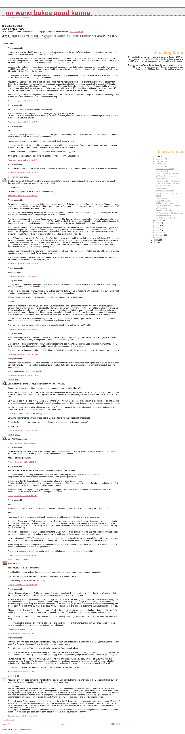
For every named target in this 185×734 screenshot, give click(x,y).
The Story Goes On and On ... (167, 193)
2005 (156, 240)
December (160, 159)
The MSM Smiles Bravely (166, 218)
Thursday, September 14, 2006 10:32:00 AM (22, 585)
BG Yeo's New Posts (164, 208)
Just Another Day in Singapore (168, 181)
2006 (156, 156)
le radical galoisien (15, 177)
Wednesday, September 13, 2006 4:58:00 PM (23, 276)
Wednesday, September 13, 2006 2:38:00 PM (23, 196)
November (160, 161)
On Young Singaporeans (165, 176)
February (160, 235)
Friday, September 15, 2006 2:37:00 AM (21, 633)
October (159, 164)
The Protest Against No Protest (168, 206)
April (158, 230)
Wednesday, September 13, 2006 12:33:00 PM (23, 101)
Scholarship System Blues (166, 186)
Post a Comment (8, 720)
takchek (11, 380)
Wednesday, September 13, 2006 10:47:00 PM (23, 375)
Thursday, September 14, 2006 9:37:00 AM (22, 555)
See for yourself (76, 32)
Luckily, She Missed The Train (167, 183)
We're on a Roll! (162, 171)
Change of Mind (162, 188)
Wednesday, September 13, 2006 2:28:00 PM (23, 160)
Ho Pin (158, 196)
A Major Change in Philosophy (167, 174)
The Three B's (161, 198)
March (158, 233)
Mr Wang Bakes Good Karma (48, 12)
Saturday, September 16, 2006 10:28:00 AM (22, 716)
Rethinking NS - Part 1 (164, 210)
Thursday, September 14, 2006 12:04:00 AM (22, 430)
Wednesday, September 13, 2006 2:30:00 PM (23, 172)
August (159, 220)
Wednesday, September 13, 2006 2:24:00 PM (23, 122)
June (158, 225)
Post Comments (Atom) (23, 729)
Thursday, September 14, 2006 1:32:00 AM (22, 462)
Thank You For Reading (165, 169)
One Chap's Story (163, 201)
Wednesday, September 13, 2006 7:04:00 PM (23, 354)
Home (61, 724)
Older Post (115, 724)
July (158, 223)
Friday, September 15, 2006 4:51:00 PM (21, 671)
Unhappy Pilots (162, 178)
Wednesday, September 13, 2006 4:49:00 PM (23, 263)
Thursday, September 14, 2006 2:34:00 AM (22, 496)
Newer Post (7, 724)
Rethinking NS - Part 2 (164, 203)
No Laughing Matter (163, 215)
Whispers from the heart (18, 560)
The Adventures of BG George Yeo (169, 213)
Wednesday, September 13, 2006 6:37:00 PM (23, 329)
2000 (156, 242)
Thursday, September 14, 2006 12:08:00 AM (22, 443)
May (158, 228)
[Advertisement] (171, 34)
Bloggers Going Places (165, 191)
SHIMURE (12, 676)
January (159, 237)
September (160, 166)
